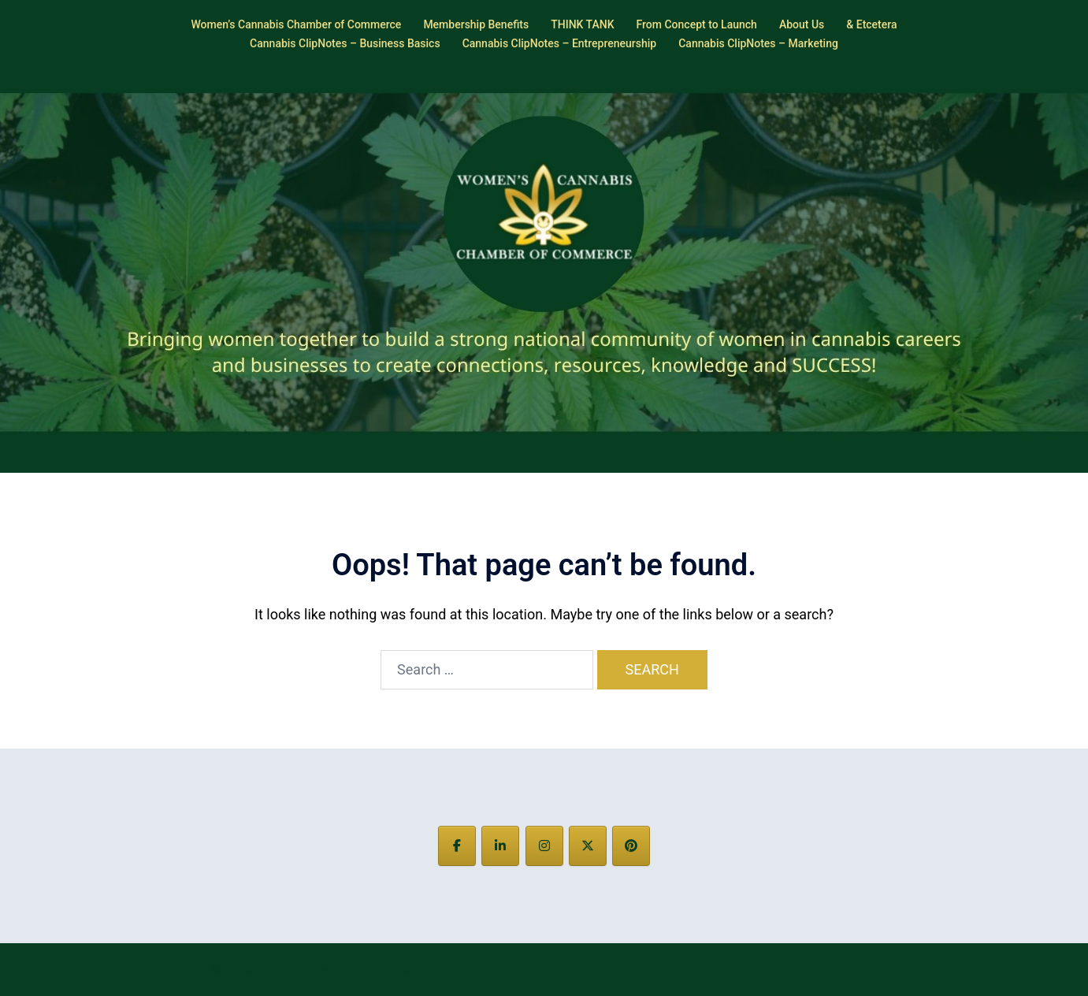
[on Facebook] (457, 846)
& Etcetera (871, 24)
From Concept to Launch (697, 24)
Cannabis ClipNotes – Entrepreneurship (559, 43)
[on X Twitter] (588, 846)
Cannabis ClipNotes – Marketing (758, 43)
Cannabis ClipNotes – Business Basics (345, 43)
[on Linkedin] (500, 846)
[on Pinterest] (631, 846)
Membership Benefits (476, 24)
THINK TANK (582, 24)
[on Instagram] (544, 846)
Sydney (396, 968)
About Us (801, 24)
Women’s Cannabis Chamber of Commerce (296, 24)
